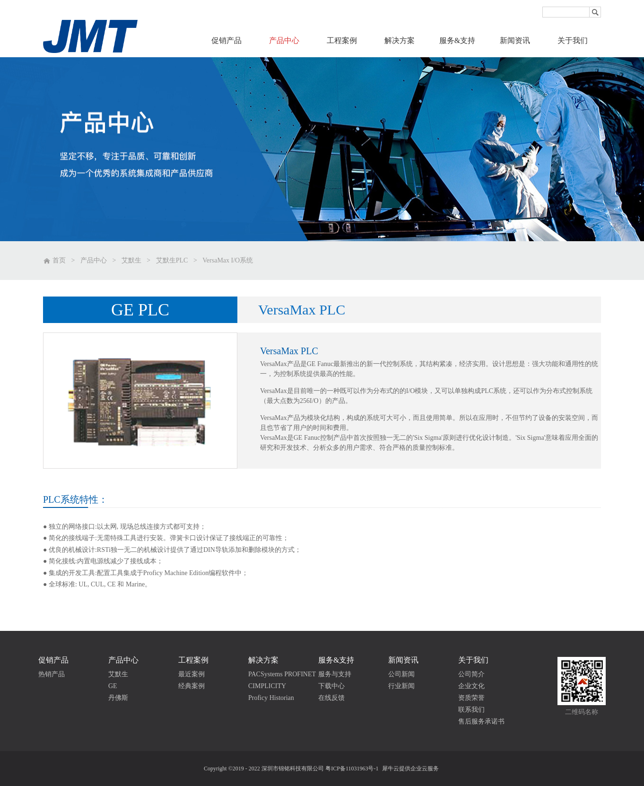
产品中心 (93, 260)
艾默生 (131, 260)
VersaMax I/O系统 (227, 260)
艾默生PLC (172, 260)
